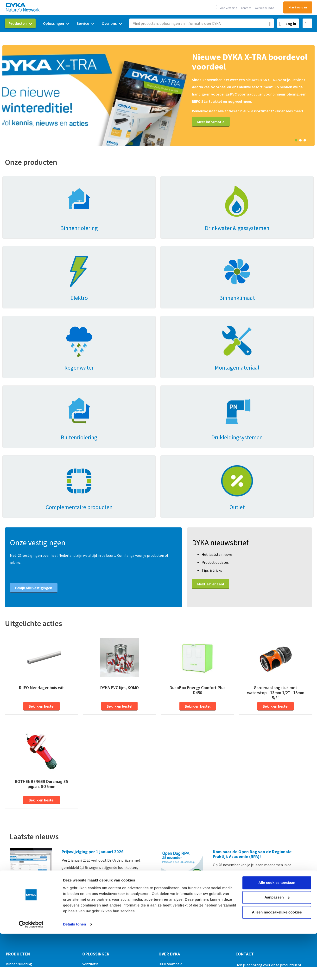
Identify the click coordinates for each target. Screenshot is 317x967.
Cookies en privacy (193, 955)
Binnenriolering (19, 824)
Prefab (88, 840)
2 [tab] (300, 140)
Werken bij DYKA (264, 8)
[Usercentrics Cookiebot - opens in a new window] (31, 894)
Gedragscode (223, 955)
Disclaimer (248, 955)
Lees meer (70, 745)
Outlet (11, 911)
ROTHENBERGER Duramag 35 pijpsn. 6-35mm (41, 644)
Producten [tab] (18, 814)
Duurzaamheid (170, 824)
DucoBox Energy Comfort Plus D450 (197, 550)
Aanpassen (277, 867)
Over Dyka (169, 814)
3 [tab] (305, 140)
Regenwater (92, 832)
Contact (246, 8)
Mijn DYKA (166, 832)
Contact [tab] (244, 814)
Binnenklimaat (18, 840)
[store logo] (23, 7)
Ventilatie (90, 824)
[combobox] (201, 23)
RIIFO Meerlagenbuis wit (41, 548)
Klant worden (298, 7)
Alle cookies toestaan (276, 853)
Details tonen (74, 894)
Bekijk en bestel (41, 566)
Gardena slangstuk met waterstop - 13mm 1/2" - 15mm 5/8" (275, 553)
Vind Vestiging (228, 8)
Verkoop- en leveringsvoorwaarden (144, 955)
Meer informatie (210, 121)
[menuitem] (20, 23)
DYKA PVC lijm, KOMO (119, 548)
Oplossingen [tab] (95, 814)
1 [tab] (296, 140)
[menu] (65, 23)
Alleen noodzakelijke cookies (277, 882)
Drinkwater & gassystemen (28, 832)
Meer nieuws (25, 765)
